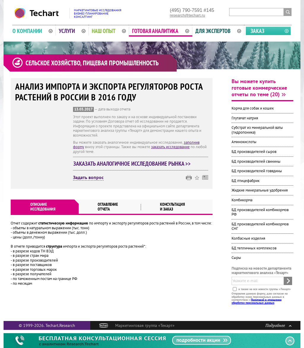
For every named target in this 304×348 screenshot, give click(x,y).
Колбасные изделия (248, 238)
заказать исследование (170, 146)
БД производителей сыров (254, 151)
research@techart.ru (187, 15)
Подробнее (278, 325)
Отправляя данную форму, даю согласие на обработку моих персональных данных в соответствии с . (260, 298)
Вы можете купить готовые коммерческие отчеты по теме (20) (259, 88)
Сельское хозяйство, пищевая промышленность (92, 63)
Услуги (72, 30)
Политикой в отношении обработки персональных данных (256, 301)
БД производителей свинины (256, 161)
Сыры (236, 257)
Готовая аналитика (160, 30)
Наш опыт (109, 30)
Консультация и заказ (172, 207)
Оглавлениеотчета (108, 207)
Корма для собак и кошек (253, 108)
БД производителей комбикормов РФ (260, 212)
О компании (32, 30)
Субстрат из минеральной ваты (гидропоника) (257, 130)
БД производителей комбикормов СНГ (260, 226)
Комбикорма (242, 200)
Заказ (257, 30)
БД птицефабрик (245, 180)
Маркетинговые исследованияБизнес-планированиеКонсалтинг (97, 13)
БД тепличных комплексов (254, 248)
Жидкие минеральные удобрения (260, 190)
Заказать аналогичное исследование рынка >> (132, 163)
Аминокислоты (244, 141)
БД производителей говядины (257, 170)
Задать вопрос (88, 177)
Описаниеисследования (43, 207)
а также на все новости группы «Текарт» (264, 289)
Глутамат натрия (245, 118)
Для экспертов (218, 30)
